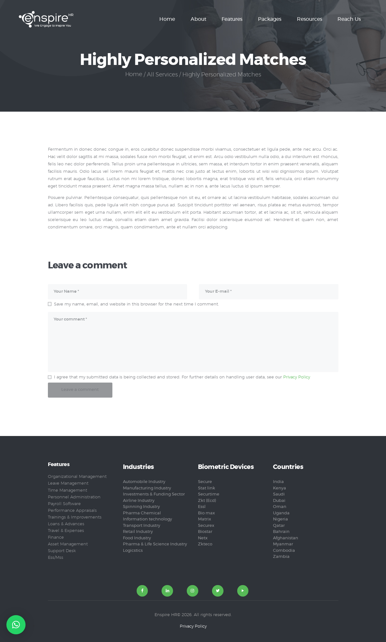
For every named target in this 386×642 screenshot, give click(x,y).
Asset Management (68, 544)
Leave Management (68, 483)
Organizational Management (77, 477)
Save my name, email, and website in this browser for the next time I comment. (136, 304)
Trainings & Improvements (75, 517)
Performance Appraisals (72, 510)
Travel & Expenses (66, 530)
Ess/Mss (55, 557)
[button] (16, 624)
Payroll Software (64, 504)
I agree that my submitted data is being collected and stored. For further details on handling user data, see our (182, 377)
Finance (56, 537)
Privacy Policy (296, 377)
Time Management (67, 490)
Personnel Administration (74, 497)
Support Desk (62, 551)
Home (133, 75)
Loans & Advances (66, 524)
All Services (162, 75)
